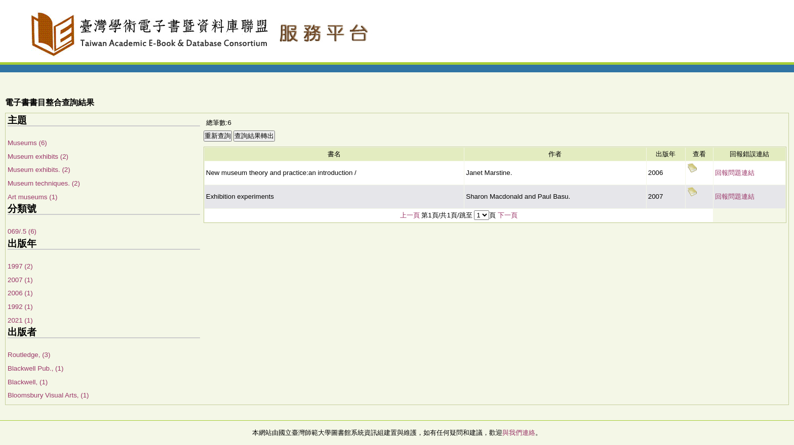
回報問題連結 (735, 172)
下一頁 (508, 215)
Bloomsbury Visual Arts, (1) (48, 395)
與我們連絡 (518, 432)
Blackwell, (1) (28, 382)
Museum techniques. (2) (44, 183)
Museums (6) (27, 143)
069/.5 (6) (22, 231)
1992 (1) (20, 306)
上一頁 (410, 215)
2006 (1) (20, 293)
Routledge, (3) (29, 355)
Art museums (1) (33, 197)
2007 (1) (20, 280)
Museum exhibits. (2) (39, 169)
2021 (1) (20, 320)
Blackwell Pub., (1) (35, 368)
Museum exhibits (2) (38, 156)
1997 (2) (20, 266)
